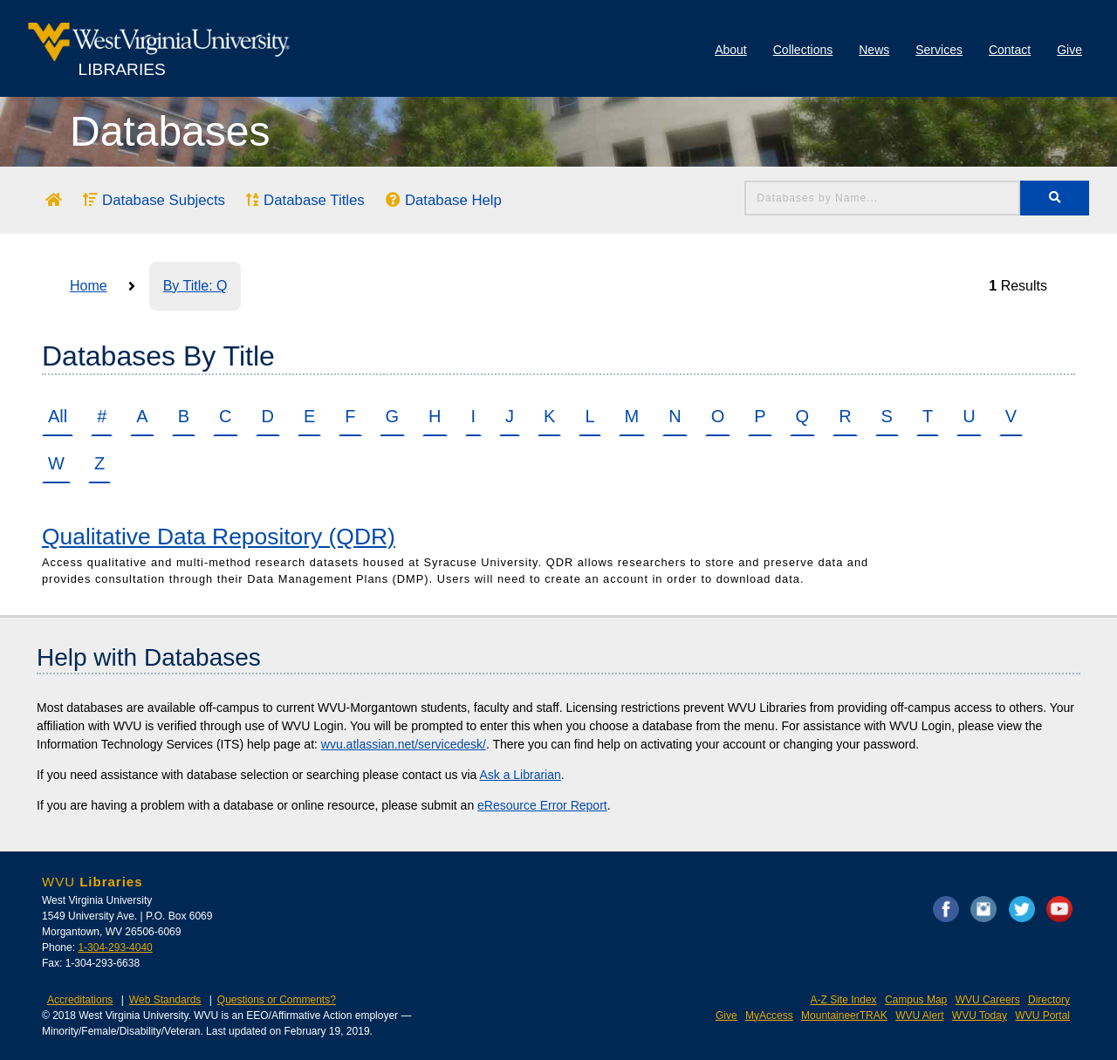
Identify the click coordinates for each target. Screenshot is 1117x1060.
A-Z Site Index (844, 1000)
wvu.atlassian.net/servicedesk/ (403, 744)
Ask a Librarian (519, 775)
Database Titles (305, 200)
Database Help (444, 200)
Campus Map (916, 1000)
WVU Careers (988, 1000)
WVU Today (979, 1015)
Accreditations (80, 1000)
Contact (1010, 50)
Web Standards (165, 1000)
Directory (1049, 1000)
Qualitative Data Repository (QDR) (218, 536)
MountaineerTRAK (844, 1015)
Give (1069, 50)
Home (88, 285)
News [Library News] (874, 50)
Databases (170, 131)
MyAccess (769, 1015)
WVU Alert (919, 1015)
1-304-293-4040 (115, 947)
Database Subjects (154, 200)
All (57, 416)
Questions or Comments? (276, 1000)
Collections (803, 50)
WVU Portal (1042, 1015)
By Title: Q (195, 285)
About (731, 50)
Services (939, 50)
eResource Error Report (542, 805)
